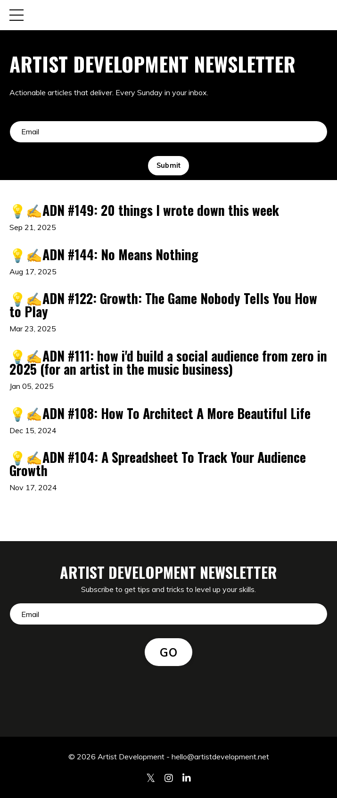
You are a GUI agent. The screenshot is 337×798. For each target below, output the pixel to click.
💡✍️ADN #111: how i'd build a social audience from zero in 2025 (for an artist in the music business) (168, 362)
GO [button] (168, 652)
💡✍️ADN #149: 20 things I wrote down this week (144, 210)
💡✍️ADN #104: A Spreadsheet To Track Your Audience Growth (157, 464)
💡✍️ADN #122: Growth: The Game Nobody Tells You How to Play (163, 305)
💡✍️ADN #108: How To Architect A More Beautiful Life (160, 413)
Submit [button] (168, 165)
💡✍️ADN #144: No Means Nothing (103, 254)
